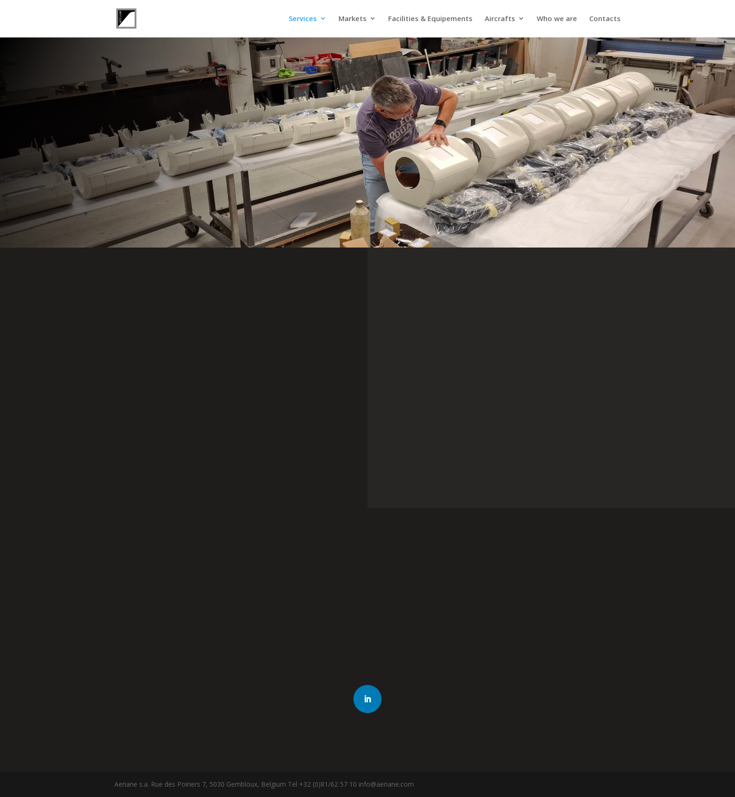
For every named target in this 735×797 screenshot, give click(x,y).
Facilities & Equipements (430, 19)
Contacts (605, 19)
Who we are (557, 19)
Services (303, 19)
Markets (352, 19)
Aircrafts (500, 19)
